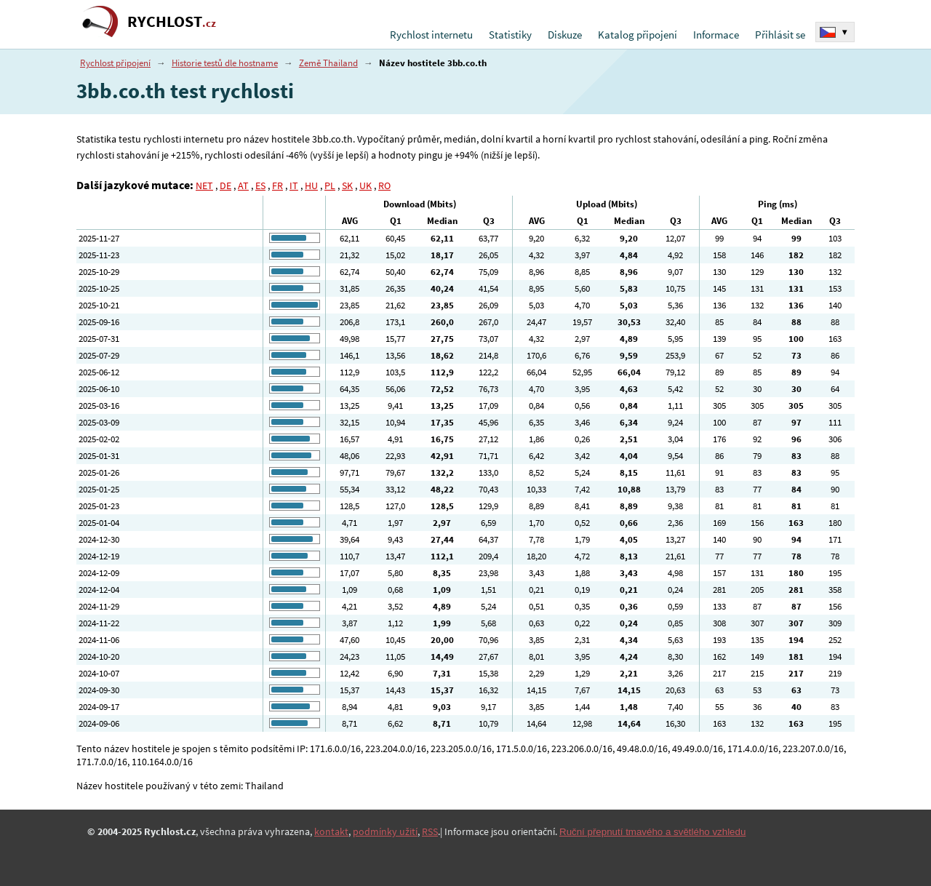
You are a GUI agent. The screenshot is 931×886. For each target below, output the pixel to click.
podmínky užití (385, 831)
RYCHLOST (171, 21)
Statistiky (510, 34)
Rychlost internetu (431, 34)
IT (293, 185)
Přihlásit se (780, 34)
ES (260, 185)
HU (311, 185)
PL (329, 185)
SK (347, 185)
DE (225, 185)
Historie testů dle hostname (225, 63)
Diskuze (565, 34)
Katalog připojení (637, 34)
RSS (430, 831)
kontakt (331, 831)
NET (204, 185)
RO (384, 185)
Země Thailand (328, 63)
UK (365, 185)
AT (243, 185)
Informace (716, 34)
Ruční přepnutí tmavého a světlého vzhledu (652, 831)
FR (277, 185)
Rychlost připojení (115, 63)
